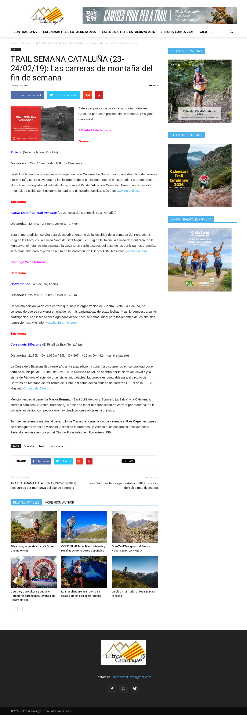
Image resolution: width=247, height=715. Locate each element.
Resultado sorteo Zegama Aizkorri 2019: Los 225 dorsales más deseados (124, 485)
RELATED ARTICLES (26, 502)
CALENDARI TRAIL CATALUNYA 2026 (128, 32)
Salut (206, 32)
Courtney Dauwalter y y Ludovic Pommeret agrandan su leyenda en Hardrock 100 (33, 596)
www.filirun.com (136, 251)
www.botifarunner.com (61, 322)
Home (14, 43)
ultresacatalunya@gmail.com (131, 677)
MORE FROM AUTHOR (59, 502)
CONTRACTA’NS (25, 32)
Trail (41, 446)
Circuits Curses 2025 (177, 32)
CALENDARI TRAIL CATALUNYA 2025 (69, 32)
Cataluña (28, 446)
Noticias (27, 43)
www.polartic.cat (128, 190)
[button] (231, 32)
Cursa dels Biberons (37, 388)
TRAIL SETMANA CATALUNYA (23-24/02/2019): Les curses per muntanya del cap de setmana (44, 485)
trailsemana (56, 446)
